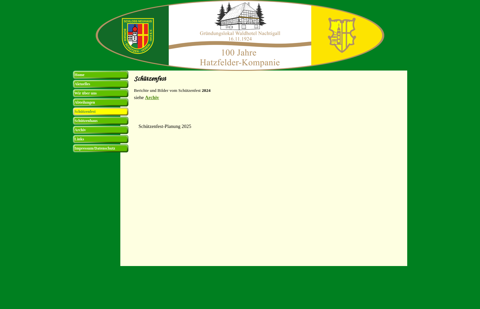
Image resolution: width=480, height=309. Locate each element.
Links (79, 139)
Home (79, 74)
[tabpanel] (269, 100)
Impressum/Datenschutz (94, 148)
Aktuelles (82, 84)
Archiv (152, 97)
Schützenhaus (86, 120)
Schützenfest (85, 111)
